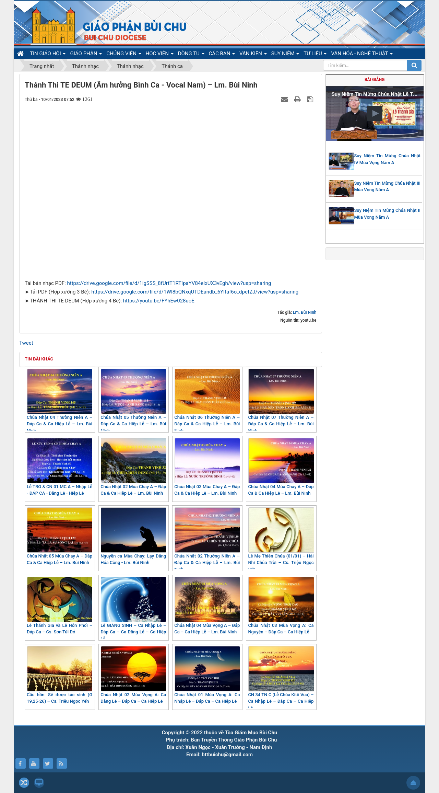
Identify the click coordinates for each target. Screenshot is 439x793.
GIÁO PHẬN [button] (86, 54)
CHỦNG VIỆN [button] (123, 54)
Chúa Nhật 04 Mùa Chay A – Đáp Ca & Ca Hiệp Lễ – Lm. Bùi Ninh (280, 467)
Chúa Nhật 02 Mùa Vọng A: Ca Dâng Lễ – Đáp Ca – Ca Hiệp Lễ (133, 675)
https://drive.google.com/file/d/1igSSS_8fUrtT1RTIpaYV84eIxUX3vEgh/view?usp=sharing (169, 283)
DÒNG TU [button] (191, 54)
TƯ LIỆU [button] (315, 54)
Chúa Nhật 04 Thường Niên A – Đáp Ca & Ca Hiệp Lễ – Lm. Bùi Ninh (59, 401)
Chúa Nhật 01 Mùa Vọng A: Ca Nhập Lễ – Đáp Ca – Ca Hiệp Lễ (207, 675)
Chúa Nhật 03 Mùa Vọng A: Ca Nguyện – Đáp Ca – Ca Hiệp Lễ (280, 606)
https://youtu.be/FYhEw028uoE (158, 301)
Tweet (26, 343)
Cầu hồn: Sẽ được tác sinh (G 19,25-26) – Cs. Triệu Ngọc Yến (59, 675)
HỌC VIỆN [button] (160, 54)
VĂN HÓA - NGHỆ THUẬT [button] (361, 54)
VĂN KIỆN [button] (253, 54)
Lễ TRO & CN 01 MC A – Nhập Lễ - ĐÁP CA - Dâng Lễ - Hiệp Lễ (59, 467)
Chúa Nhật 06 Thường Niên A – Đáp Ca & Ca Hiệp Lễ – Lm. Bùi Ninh (207, 401)
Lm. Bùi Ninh (304, 312)
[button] (374, 113)
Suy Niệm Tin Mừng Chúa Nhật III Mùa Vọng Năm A (387, 187)
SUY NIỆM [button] (285, 54)
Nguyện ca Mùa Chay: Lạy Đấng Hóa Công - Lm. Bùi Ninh (133, 536)
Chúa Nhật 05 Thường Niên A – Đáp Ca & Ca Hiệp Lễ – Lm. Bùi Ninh (133, 401)
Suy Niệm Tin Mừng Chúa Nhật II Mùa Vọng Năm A (387, 214)
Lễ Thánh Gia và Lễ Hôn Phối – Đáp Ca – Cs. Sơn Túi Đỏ (59, 606)
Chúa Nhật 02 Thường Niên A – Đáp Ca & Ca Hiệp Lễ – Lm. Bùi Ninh (207, 539)
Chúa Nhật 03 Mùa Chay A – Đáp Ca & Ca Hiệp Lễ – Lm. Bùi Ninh (207, 467)
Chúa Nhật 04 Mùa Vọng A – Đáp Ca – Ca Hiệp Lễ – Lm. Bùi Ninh (207, 606)
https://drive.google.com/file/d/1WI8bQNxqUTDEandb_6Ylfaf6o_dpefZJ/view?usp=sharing (194, 292)
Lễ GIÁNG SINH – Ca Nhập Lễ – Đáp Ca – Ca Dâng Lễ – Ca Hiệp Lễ (133, 609)
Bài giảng (374, 79)
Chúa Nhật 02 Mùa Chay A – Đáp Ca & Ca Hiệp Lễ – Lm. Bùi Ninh (133, 467)
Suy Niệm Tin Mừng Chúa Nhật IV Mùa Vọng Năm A (387, 159)
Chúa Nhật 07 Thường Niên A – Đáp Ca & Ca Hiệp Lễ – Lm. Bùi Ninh (280, 401)
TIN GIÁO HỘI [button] (48, 54)
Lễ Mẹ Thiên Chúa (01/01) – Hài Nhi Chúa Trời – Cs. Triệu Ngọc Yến (280, 539)
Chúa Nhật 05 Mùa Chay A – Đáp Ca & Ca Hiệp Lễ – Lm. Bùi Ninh (59, 536)
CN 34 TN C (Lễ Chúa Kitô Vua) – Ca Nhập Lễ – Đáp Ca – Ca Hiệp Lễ (280, 678)
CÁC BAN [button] (222, 54)
